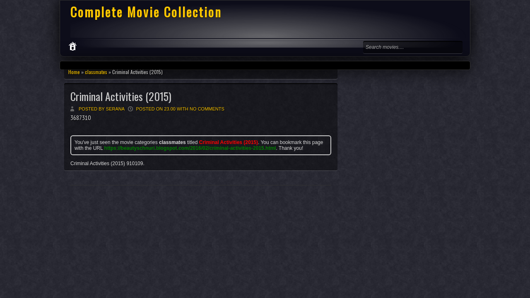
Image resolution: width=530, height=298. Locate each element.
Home (74, 71)
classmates (96, 71)
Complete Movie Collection (146, 11)
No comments (207, 108)
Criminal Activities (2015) (120, 96)
